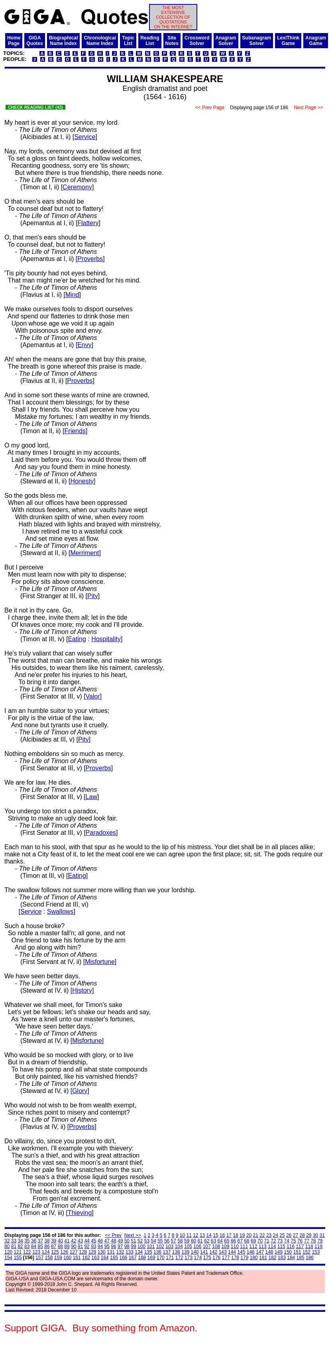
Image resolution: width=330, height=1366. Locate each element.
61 (199, 1241)
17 (229, 1235)
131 (111, 1252)
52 (140, 1241)
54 (153, 1241)
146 (251, 1252)
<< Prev (113, 1235)
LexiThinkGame (288, 40)
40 (60, 1241)
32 (7, 1241)
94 (100, 1246)
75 (293, 1241)
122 (27, 1252)
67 (240, 1241)
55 (160, 1241)
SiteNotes (172, 40)
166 (123, 1257)
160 (67, 1257)
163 (95, 1257)
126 (64, 1252)
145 (241, 1252)
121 (18, 1252)
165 (114, 1257)
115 (281, 1246)
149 (279, 1252)
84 (33, 1246)
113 (263, 1246)
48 (113, 1241)
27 (295, 1235)
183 (282, 1257)
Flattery (87, 223)
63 (213, 1241)
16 (222, 1235)
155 (18, 1257)
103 (169, 1246)
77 (306, 1241)
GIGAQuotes (34, 40)
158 (49, 1257)
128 (83, 1252)
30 (315, 1235)
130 (102, 1252)
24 (275, 1235)
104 (179, 1246)
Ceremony (77, 187)
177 (226, 1257)
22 (262, 1235)
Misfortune (100, 961)
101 (151, 1246)
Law (91, 796)
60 (193, 1241)
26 (288, 1235)
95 (107, 1246)
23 (268, 1235)
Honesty (82, 481)
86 (46, 1246)
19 (242, 1235)
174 (198, 1257)
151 (297, 1252)
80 (7, 1246)
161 (77, 1257)
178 (235, 1257)
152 (306, 1252)
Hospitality (106, 639)
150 (288, 1252)
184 (291, 1257)
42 (73, 1241)
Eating (77, 639)
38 (46, 1241)
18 (235, 1235)
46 (100, 1241)
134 (139, 1252)
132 (120, 1252)
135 (148, 1252)
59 (186, 1241)
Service (84, 136)
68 (246, 1241)
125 (55, 1252)
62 (206, 1241)
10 (182, 1235)
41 (66, 1241)
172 (179, 1257)
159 (58, 1257)
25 (282, 1235)
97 (120, 1246)
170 (161, 1257)
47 (107, 1241)
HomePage (13, 40)
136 (157, 1252)
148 (269, 1252)
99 (133, 1246)
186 (310, 1257)
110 (235, 1246)
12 (195, 1235)
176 (216, 1257)
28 (301, 1235)
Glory (79, 1090)
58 (180, 1241)
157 (39, 1257)
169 (151, 1257)
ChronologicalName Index (100, 40)
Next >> (132, 1235)
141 (204, 1252)
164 (105, 1257)
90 (73, 1246)
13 (202, 1235)
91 (80, 1246)
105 (188, 1246)
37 (40, 1241)
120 (8, 1252)
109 (225, 1246)
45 (93, 1241)
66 (233, 1241)
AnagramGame (315, 40)
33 (13, 1241)
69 (253, 1241)
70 (260, 1241)
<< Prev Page (210, 107)
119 (318, 1246)
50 (127, 1241)
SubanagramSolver (256, 40)
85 (40, 1246)
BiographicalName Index (63, 40)
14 (209, 1235)
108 (216, 1246)
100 (141, 1246)
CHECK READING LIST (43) (35, 107)
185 (300, 1257)
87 (53, 1246)
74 (286, 1241)
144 (232, 1252)
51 (133, 1241)
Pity (92, 596)
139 (185, 1252)
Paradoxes (101, 832)
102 (160, 1246)
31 (322, 1235)
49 (120, 1241)
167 (133, 1257)
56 (166, 1241)
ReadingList (149, 40)
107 (207, 1246)
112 (253, 1246)
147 (260, 1252)
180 (254, 1257)
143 (223, 1252)
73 (280, 1241)
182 (272, 1257)
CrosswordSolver (197, 40)
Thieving (80, 1212)
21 (255, 1235)
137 (167, 1252)
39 (53, 1241)
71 (266, 1241)
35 (26, 1241)
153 (316, 1252)
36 (33, 1241)
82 (20, 1246)
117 (300, 1246)
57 (173, 1241)
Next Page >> (308, 107)
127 (74, 1252)
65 (226, 1241)
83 (26, 1246)
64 (220, 1241)
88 (60, 1246)
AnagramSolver (226, 40)
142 (213, 1252)
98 (127, 1246)
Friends (75, 431)
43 (80, 1241)
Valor (93, 696)
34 (20, 1241)
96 (113, 1246)
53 (146, 1241)
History (82, 990)
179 (244, 1257)
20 (248, 1235)
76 (299, 1241)
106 (197, 1246)
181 (263, 1257)
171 (170, 1257)
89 (66, 1246)
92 (86, 1246)
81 (13, 1246)
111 (244, 1246)
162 (86, 1257)
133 (130, 1252)
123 (36, 1252)
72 (273, 1241)
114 (272, 1246)
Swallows (60, 911)
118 (309, 1246)
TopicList (128, 40)
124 (46, 1252)
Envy (84, 345)
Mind (72, 294)
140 (195, 1252)
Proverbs (90, 258)
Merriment (84, 553)
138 (176, 1252)
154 (8, 1257)
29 (308, 1235)
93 (93, 1246)
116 (291, 1246)
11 (188, 1235)
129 (92, 1252)
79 (319, 1241)
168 (142, 1257)
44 (86, 1241)
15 (215, 1235)
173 (188, 1257)
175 (207, 1257)
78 (313, 1241)
